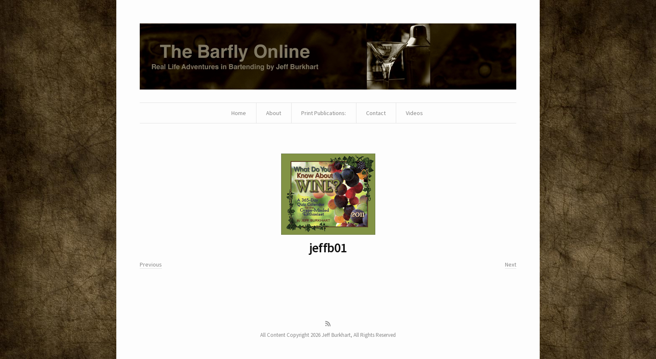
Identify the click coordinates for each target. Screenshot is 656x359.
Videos (414, 113)
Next (510, 264)
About (273, 113)
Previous (151, 264)
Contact (376, 113)
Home (238, 113)
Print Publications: (323, 113)
